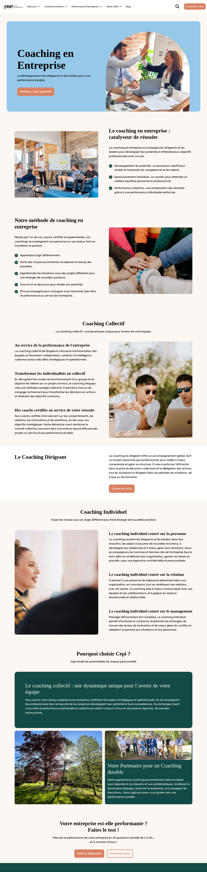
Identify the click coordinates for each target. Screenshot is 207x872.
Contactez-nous (120, 853)
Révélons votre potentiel (36, 91)
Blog (128, 6)
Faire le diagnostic (89, 853)
